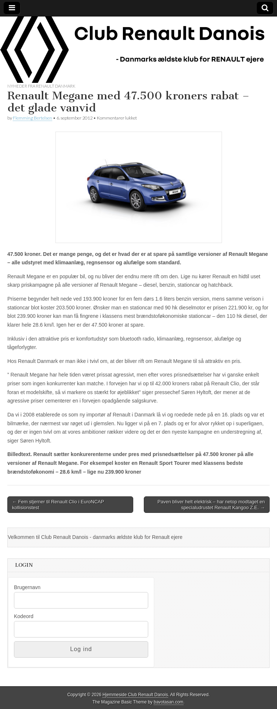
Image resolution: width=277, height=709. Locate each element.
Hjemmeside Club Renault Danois (135, 694)
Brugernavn (27, 587)
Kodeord (23, 616)
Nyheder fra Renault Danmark (41, 86)
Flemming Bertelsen (32, 118)
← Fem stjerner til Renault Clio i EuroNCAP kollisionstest (58, 504)
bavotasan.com (168, 702)
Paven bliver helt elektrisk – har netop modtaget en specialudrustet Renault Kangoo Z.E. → (211, 504)
